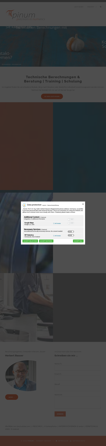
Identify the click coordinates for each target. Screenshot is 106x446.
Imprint (44, 205)
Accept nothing (46, 241)
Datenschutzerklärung (53, 205)
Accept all (78, 241)
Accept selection (30, 241)
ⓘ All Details (57, 223)
